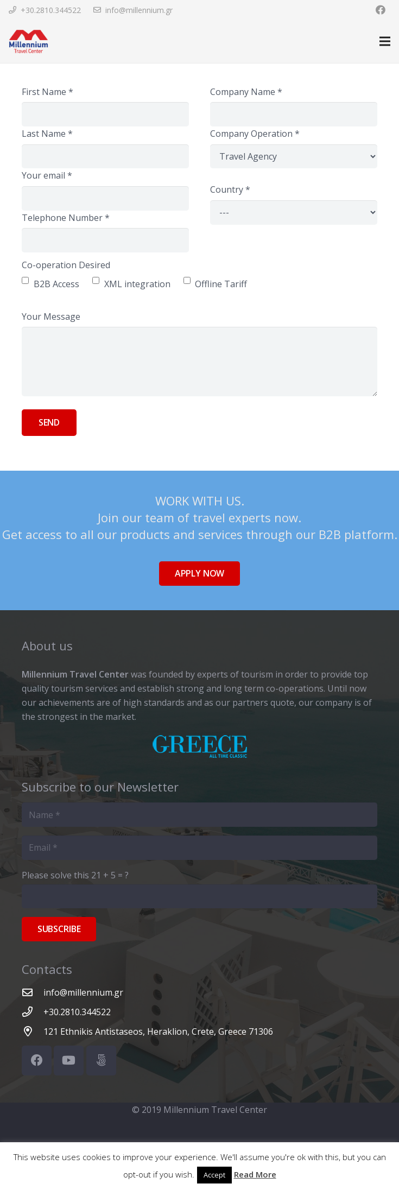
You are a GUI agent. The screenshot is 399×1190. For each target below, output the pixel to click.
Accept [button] (214, 1175)
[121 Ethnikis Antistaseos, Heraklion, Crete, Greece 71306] (32, 1031)
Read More (255, 1174)
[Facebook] (37, 1060)
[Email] (199, 847)
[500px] (101, 1060)
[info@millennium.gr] (32, 992)
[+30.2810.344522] (32, 1012)
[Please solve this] (199, 896)
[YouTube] (69, 1060)
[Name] (199, 814)
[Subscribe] (59, 929)
